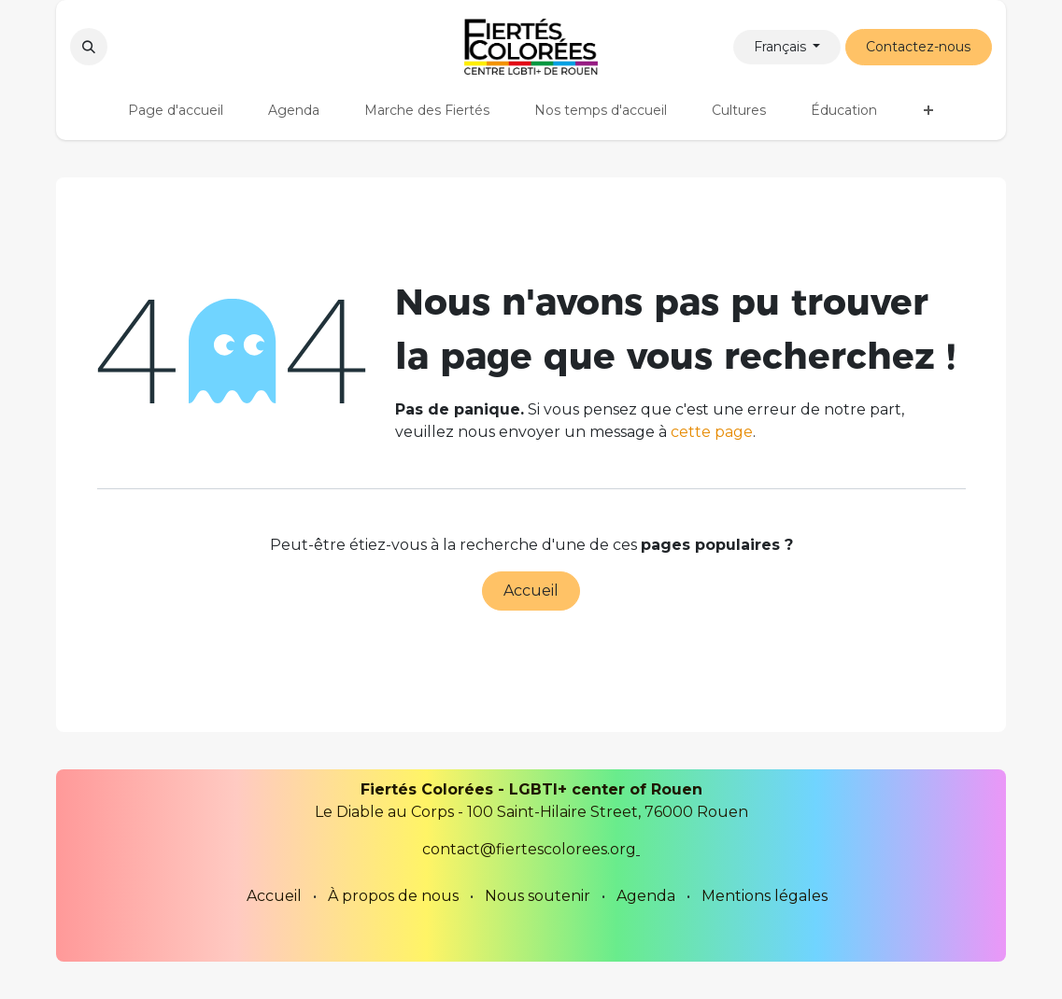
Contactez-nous (918, 46)
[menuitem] (176, 110)
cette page (712, 432)
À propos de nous (393, 896)
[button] (88, 46)
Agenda (645, 896)
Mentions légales (764, 896)
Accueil (531, 590)
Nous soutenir (537, 896)
